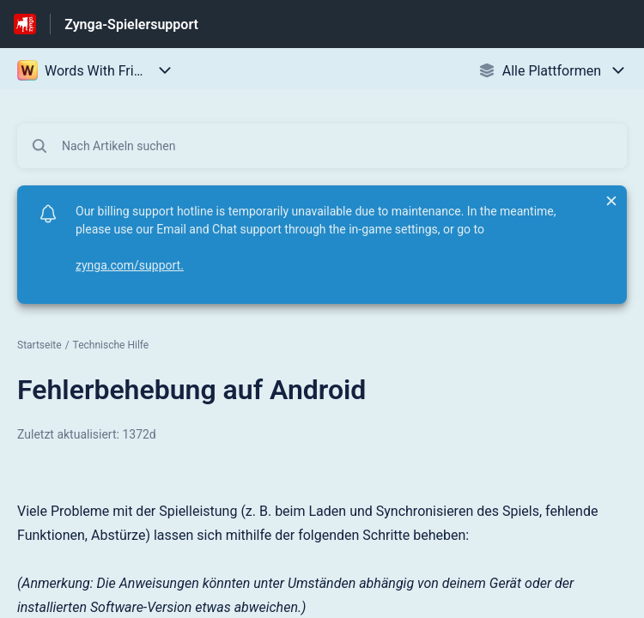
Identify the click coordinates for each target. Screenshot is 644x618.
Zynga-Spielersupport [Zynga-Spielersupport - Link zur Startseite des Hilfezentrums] (131, 24)
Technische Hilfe (111, 345)
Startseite (39, 345)
